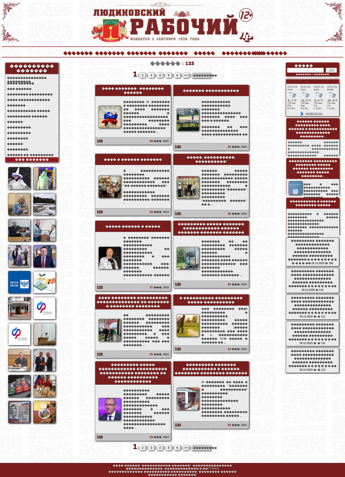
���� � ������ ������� (133, 159)
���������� (236, 52)
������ (15, 121)
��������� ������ (27, 116)
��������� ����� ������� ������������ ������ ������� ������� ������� (211, 228)
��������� (19, 127)
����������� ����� (28, 110)
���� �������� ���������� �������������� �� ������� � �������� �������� (133, 302)
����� (204, 52)
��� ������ (19, 88)
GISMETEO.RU (313, 113)
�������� (267, 52)
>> (186, 75)
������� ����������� (211, 90)
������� (77, 52)
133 (100, 141)
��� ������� (32, 159)
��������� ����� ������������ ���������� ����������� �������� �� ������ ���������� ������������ (133, 373)
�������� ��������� (30, 94)
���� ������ (20, 83)
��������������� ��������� (27, 78)
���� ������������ (28, 99)
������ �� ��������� (30, 155)
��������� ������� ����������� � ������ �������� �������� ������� (211, 369)
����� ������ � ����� (132, 226)
